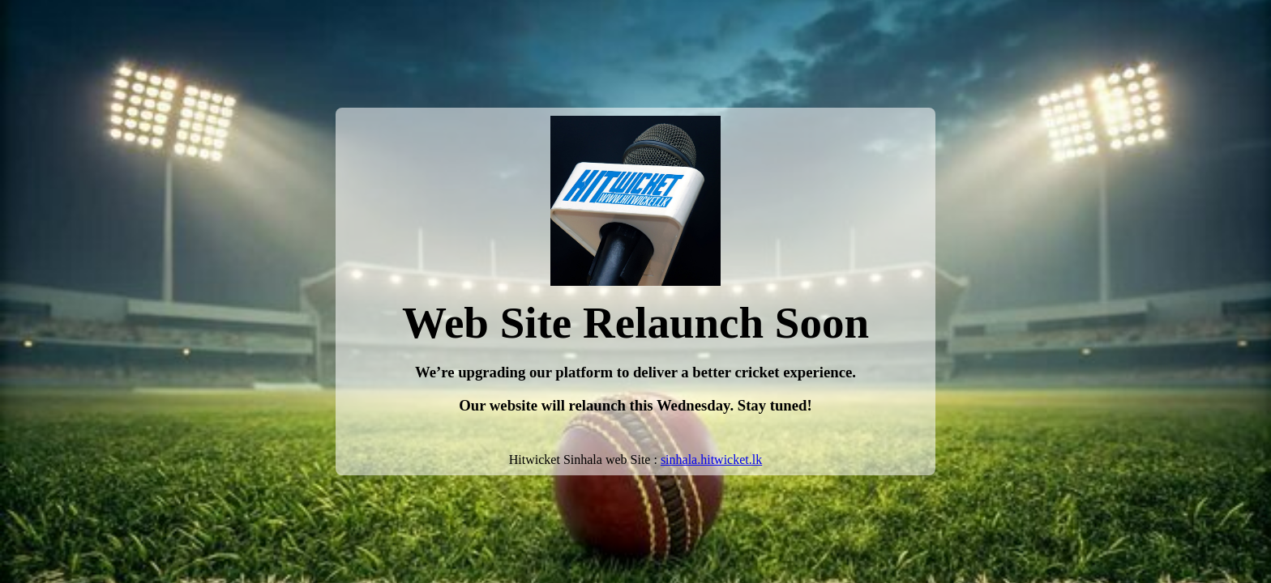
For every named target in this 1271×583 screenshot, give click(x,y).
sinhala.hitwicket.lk (711, 459)
